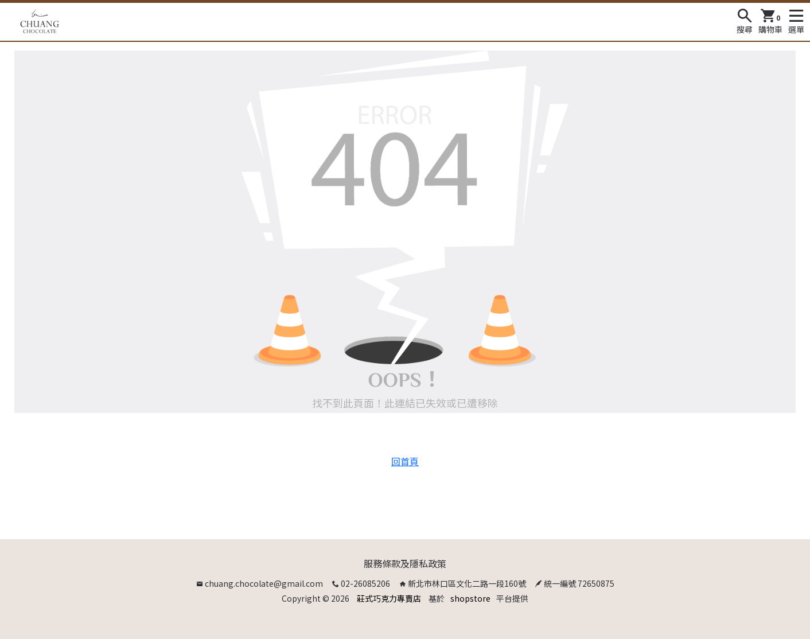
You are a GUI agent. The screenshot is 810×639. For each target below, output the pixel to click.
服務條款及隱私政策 (405, 563)
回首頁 (405, 461)
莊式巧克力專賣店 (389, 598)
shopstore (470, 598)
